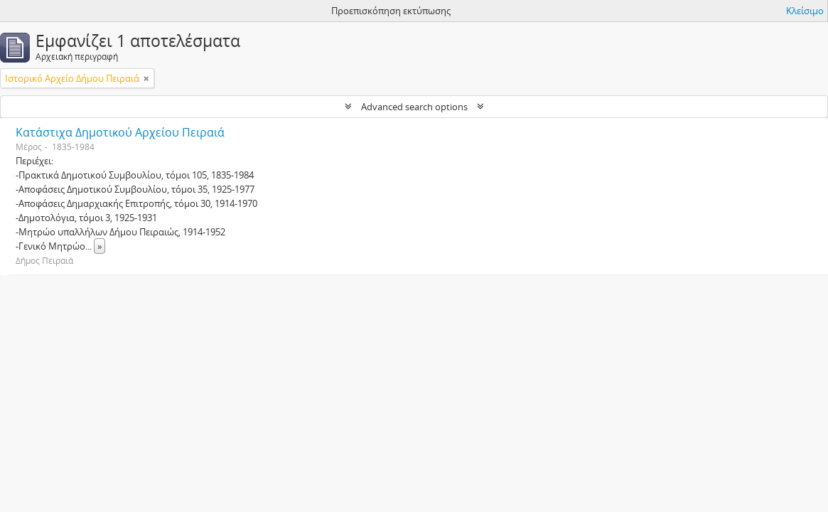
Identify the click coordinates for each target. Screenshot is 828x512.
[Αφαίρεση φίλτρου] (146, 78)
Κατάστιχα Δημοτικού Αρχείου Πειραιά (120, 132)
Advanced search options (414, 106)
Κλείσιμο (805, 10)
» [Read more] (99, 246)
